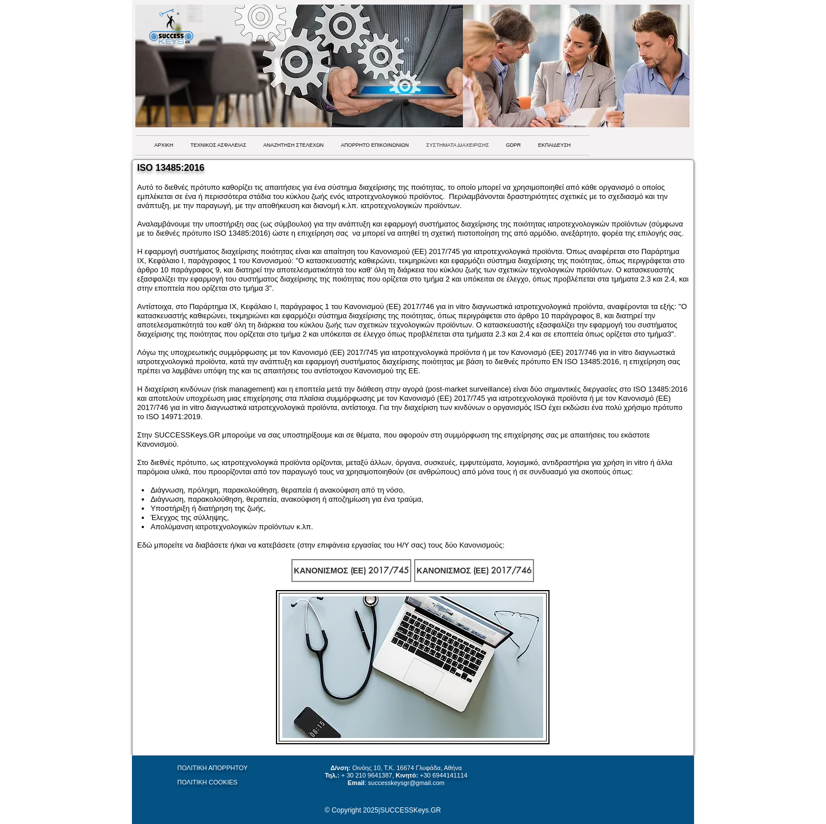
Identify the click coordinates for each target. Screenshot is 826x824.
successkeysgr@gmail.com (406, 782)
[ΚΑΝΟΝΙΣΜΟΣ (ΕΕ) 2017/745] (351, 570)
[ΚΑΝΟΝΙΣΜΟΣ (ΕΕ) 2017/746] (474, 570)
